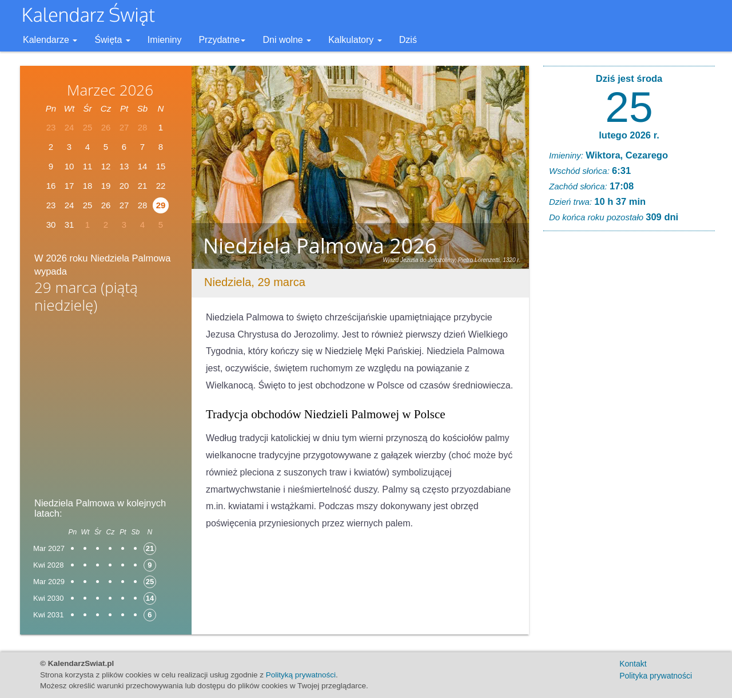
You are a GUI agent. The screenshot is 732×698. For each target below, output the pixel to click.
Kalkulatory (355, 40)
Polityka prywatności (655, 675)
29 (161, 205)
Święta (112, 40)
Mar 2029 (49, 581)
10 (69, 166)
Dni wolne (286, 40)
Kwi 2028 (48, 565)
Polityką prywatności (301, 675)
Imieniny (165, 40)
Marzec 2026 (110, 89)
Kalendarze (50, 40)
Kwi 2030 (48, 598)
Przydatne (221, 40)
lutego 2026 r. (629, 135)
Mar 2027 (49, 548)
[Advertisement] (106, 409)
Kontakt (632, 663)
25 (629, 107)
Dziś (408, 40)
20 (124, 186)
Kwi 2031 (48, 614)
